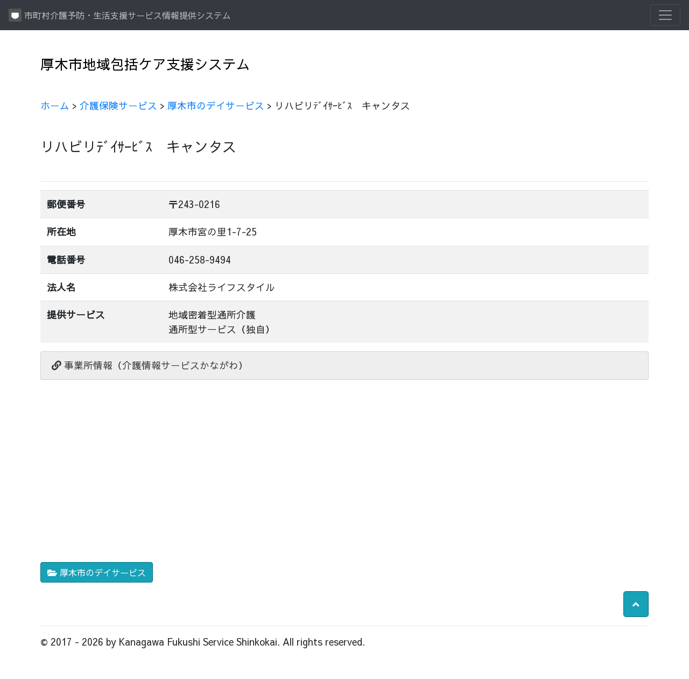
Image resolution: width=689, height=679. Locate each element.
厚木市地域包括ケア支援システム (145, 63)
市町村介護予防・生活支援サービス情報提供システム (120, 15)
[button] (636, 604)
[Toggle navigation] (665, 15)
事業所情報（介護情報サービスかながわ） (150, 365)
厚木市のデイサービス (215, 105)
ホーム (54, 105)
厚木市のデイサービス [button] (96, 572)
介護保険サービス (118, 105)
